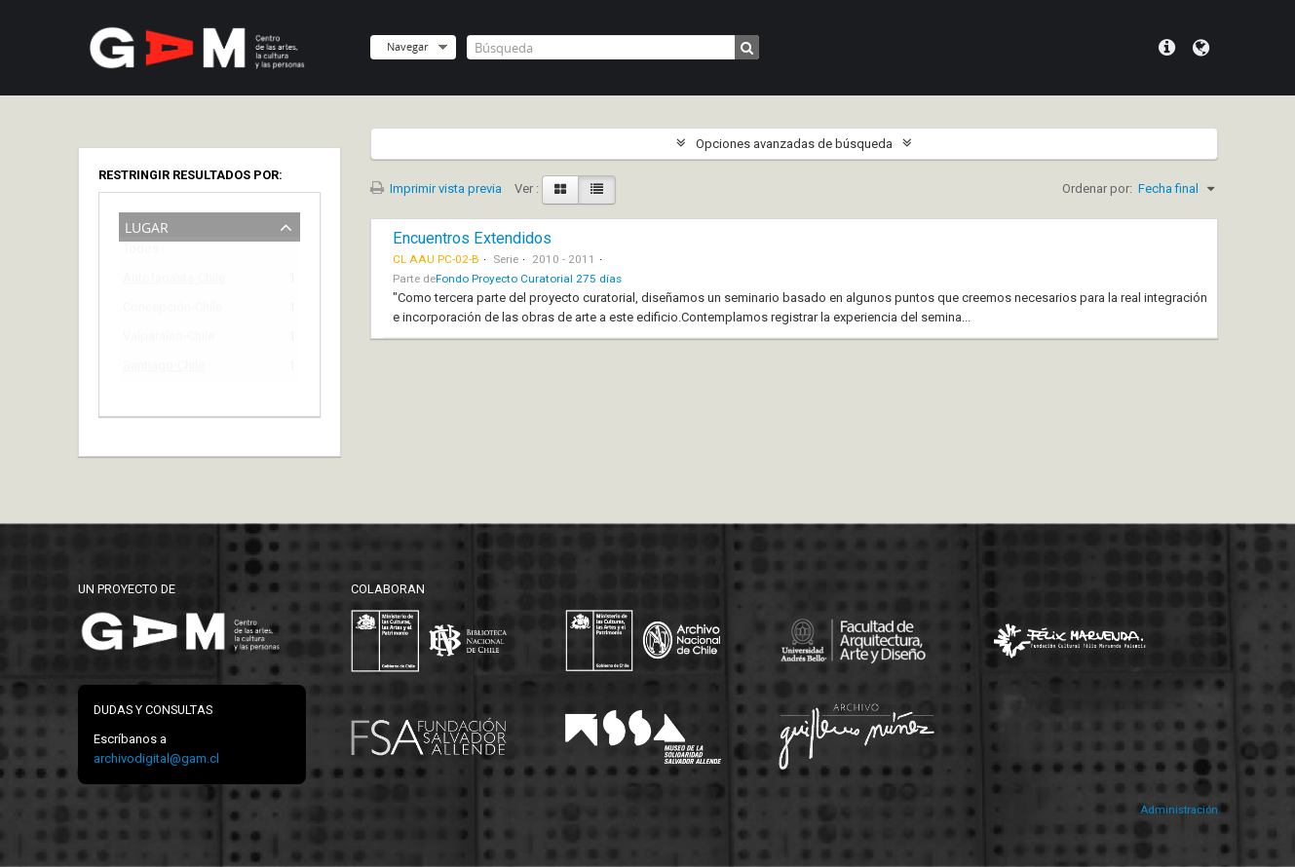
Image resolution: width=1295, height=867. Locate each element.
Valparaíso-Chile (168, 339)
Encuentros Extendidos (472, 238)
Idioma (1201, 47)
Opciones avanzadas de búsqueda (794, 143)
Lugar (147, 225)
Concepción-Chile (172, 310)
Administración (1179, 810)
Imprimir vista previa (436, 188)
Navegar (407, 46)
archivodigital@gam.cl (156, 758)
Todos (141, 252)
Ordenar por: (1097, 188)
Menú (1167, 47)
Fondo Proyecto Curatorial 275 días (529, 278)
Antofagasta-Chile (174, 281)
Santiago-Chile (164, 368)
